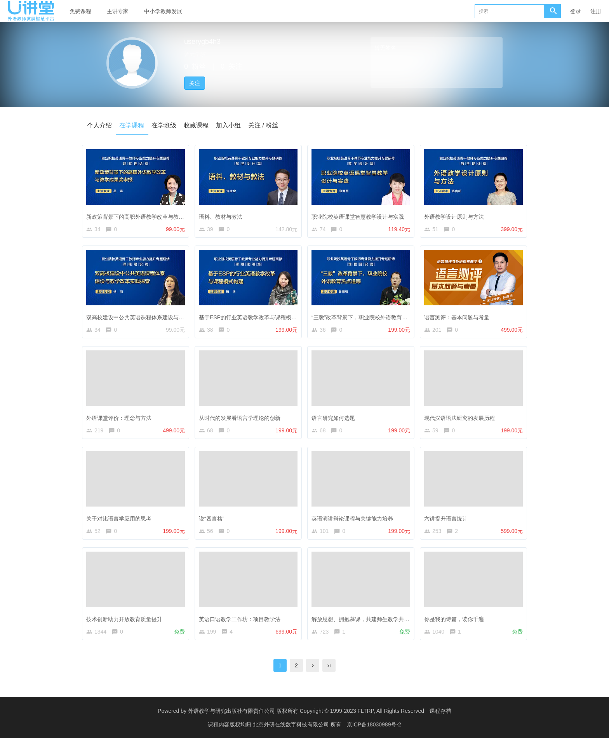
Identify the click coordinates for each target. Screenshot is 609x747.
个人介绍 (99, 125)
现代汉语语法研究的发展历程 (461, 420)
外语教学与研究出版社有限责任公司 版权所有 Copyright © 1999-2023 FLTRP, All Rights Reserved (306, 720)
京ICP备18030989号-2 (374, 733)
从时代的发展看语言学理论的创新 (241, 420)
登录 (575, 11)
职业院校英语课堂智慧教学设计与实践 (359, 215)
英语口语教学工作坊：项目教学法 (241, 624)
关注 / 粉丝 (265, 125)
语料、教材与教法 (222, 215)
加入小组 (230, 125)
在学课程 (132, 125)
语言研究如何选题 (335, 420)
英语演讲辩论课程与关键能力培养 (354, 522)
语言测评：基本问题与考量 (458, 317)
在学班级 (164, 125)
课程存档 (440, 720)
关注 (194, 83)
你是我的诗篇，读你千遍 (456, 624)
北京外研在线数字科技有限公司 (292, 733)
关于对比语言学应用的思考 (120, 522)
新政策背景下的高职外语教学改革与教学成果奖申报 (150, 215)
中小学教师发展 (163, 11)
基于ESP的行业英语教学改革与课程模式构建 (255, 317)
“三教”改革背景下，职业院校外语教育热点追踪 (369, 317)
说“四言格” (213, 522)
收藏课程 (197, 125)
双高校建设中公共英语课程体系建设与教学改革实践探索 (156, 317)
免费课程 (80, 11)
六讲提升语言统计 (448, 522)
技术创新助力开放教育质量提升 (126, 624)
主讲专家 (118, 11)
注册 (595, 11)
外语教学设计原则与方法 (456, 215)
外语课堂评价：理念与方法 (120, 420)
